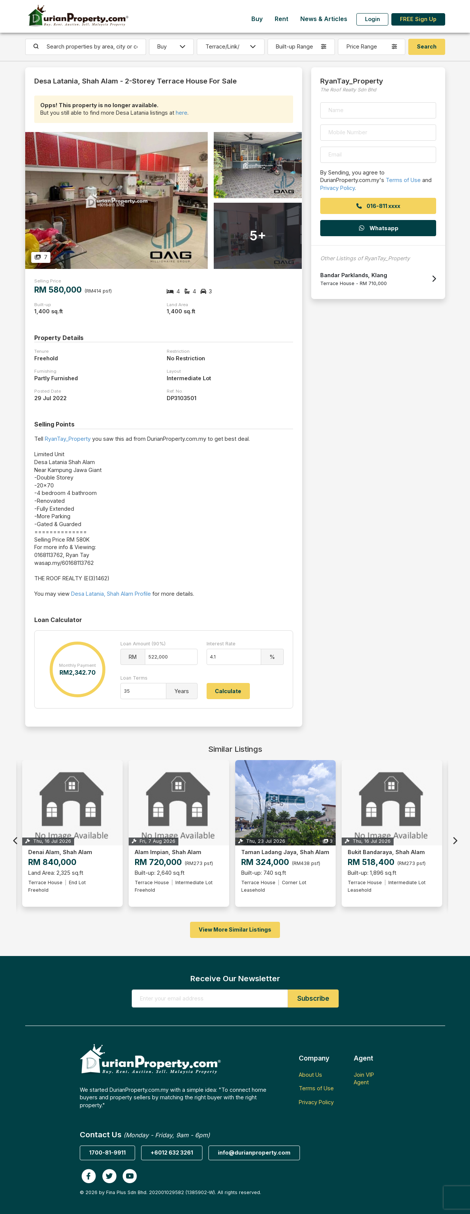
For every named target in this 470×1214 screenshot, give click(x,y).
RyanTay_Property (68, 439)
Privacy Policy (337, 188)
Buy (257, 19)
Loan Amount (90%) (143, 643)
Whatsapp (378, 228)
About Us (310, 1074)
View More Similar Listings (235, 929)
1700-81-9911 (107, 1152)
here (181, 112)
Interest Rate (221, 643)
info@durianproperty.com (254, 1152)
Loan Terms (134, 678)
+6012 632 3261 (172, 1152)
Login (372, 19)
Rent (281, 19)
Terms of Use (403, 180)
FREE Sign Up (418, 19)
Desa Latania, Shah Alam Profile (111, 593)
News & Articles (323, 19)
